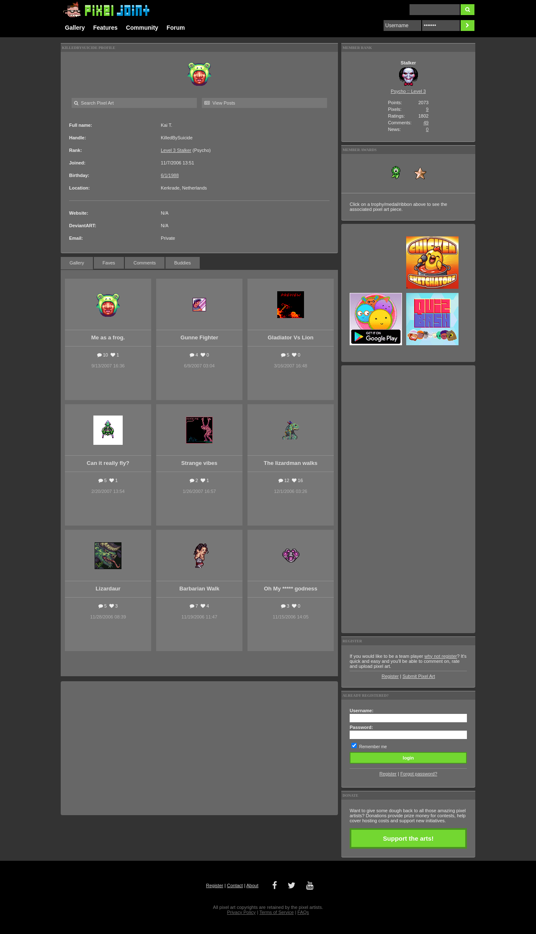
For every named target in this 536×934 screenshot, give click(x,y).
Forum (176, 27)
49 (425, 122)
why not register (441, 656)
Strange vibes (199, 463)
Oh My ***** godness (290, 588)
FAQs (303, 912)
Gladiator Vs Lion (290, 337)
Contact (235, 885)
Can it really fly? (108, 463)
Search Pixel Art (93, 102)
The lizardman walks (290, 463)
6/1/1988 (170, 175)
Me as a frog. (108, 337)
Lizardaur (107, 588)
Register (390, 676)
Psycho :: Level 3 (408, 91)
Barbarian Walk (199, 588)
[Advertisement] (199, 748)
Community (142, 27)
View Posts (219, 102)
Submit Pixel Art (418, 676)
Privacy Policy (241, 912)
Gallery (75, 27)
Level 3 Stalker (176, 150)
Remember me (373, 746)
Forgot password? (418, 773)
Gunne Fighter (199, 337)
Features (105, 27)
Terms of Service (276, 912)
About (252, 885)
